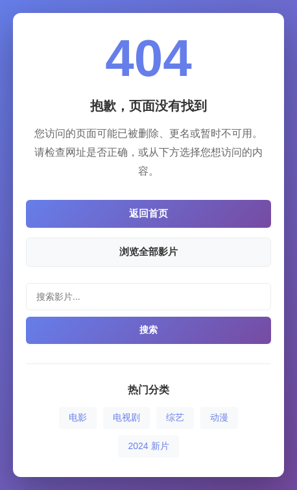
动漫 (219, 417)
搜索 (148, 330)
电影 (78, 417)
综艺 (175, 417)
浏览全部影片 (148, 251)
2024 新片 (148, 446)
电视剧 (126, 417)
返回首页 (148, 213)
